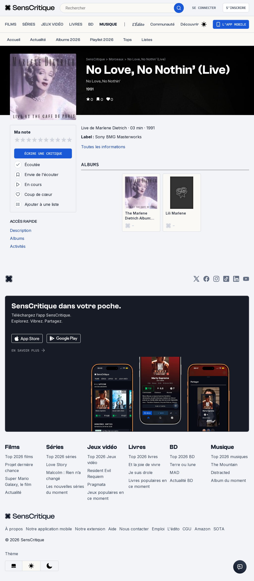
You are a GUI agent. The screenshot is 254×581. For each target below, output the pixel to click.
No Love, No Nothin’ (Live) (146, 59)
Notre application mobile (49, 528)
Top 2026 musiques (229, 456)
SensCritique (95, 59)
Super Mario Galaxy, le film (18, 481)
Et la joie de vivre (144, 464)
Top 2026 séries (61, 456)
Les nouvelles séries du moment (65, 489)
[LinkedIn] (236, 280)
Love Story (56, 464)
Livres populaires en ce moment (147, 483)
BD (174, 447)
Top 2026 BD (182, 456)
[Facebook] (206, 280)
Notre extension (90, 528)
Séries (55, 447)
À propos (14, 528)
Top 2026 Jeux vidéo (101, 459)
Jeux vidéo (102, 447)
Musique (222, 447)
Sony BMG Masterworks (118, 136)
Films (12, 447)
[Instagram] (216, 280)
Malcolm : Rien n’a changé (63, 475)
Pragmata (96, 484)
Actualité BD (181, 480)
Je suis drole (140, 472)
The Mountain (224, 464)
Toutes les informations (103, 146)
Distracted (220, 472)
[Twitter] (196, 280)
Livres (137, 447)
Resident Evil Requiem (99, 473)
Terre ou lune (183, 464)
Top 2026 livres (143, 456)
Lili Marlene (176, 213)
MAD (174, 472)
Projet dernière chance (19, 467)
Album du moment (228, 480)
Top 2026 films (19, 456)
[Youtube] (246, 280)
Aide (112, 528)
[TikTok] (226, 280)
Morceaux (116, 59)
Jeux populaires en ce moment (105, 495)
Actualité (13, 492)
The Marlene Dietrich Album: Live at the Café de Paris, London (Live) (139, 216)
